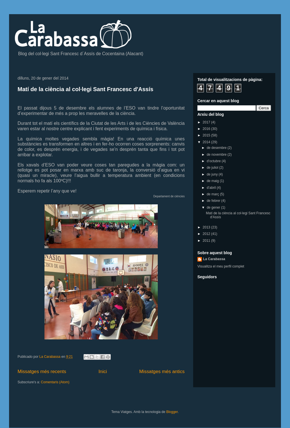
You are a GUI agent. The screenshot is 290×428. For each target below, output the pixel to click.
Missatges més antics (162, 371)
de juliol (213, 168)
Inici (103, 371)
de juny (213, 174)
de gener (214, 207)
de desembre (217, 148)
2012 (207, 234)
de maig (213, 181)
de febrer (214, 201)
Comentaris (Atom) (55, 382)
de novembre (217, 155)
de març (213, 194)
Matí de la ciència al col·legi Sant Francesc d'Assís (85, 89)
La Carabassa (214, 259)
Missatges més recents (42, 371)
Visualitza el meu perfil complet (220, 266)
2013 (207, 227)
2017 (207, 122)
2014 (207, 142)
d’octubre (214, 161)
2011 (207, 241)
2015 (207, 135)
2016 (207, 129)
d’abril (212, 188)
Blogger (172, 412)
